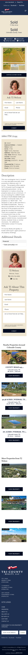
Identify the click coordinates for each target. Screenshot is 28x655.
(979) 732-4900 (14, 166)
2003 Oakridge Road (14, 480)
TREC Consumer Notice (19, 650)
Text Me (14, 279)
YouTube (21, 5)
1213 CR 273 (14, 513)
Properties (4, 609)
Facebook (13, 5)
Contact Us (5, 621)
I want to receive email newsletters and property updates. (14, 124)
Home (3, 607)
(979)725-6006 (4, 582)
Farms (10, 151)
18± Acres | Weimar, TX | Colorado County (14, 432)
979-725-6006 (9, 2)
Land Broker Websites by (14, 653)
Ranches (16, 151)
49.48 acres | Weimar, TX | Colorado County (14, 399)
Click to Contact (14, 168)
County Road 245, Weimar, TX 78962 (14, 367)
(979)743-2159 (4, 596)
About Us (4, 611)
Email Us (20, 2)
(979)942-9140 (4, 589)
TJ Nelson (17, 164)
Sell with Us (5, 614)
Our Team (4, 619)
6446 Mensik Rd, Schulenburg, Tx (14, 545)
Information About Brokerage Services (10, 649)
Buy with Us (5, 616)
